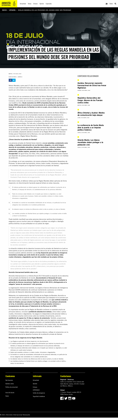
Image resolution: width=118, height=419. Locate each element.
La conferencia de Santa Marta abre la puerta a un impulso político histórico (91, 128)
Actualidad (36, 380)
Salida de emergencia (39, 393)
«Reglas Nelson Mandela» (28, 136)
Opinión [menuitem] (42, 4)
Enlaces (35, 387)
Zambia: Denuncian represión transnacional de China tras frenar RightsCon (92, 85)
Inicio (4, 10)
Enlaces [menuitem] (35, 4)
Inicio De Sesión (10, 392)
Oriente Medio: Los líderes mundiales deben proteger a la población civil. (90, 143)
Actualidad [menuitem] (23, 4)
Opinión (12, 10)
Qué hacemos (9, 380)
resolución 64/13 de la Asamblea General (25, 113)
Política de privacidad (12, 387)
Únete (111, 4)
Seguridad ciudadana (39, 396)
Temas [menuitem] (29, 4)
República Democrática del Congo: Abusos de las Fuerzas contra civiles (90, 100)
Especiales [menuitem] (49, 4)
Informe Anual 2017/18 (36, 276)
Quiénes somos (10, 384)
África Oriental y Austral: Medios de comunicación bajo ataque (91, 114)
